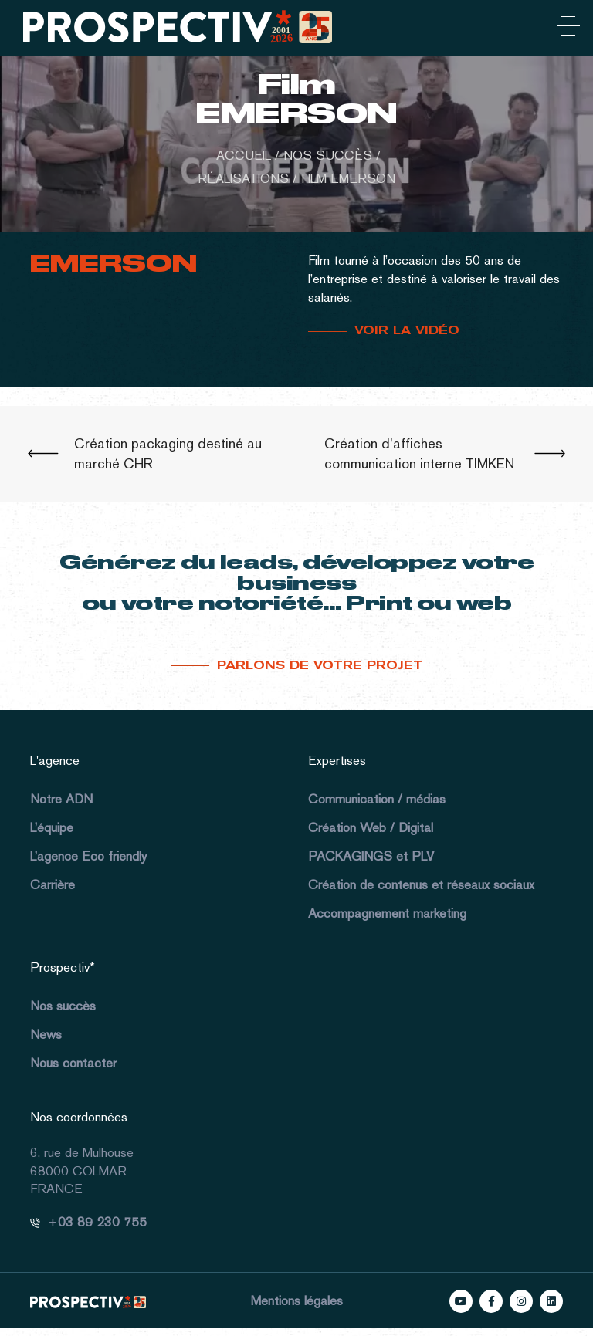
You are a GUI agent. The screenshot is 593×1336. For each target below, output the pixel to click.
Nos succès (63, 1005)
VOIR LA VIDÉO (406, 330)
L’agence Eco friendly (88, 856)
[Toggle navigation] (565, 28)
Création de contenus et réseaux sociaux (421, 884)
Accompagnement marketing (387, 913)
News (46, 1034)
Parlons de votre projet (320, 665)
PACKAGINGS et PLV (371, 856)
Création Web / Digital (370, 827)
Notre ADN (61, 799)
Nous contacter (73, 1062)
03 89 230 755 (102, 1221)
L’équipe (51, 827)
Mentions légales (297, 1300)
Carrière (52, 884)
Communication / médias (377, 799)
